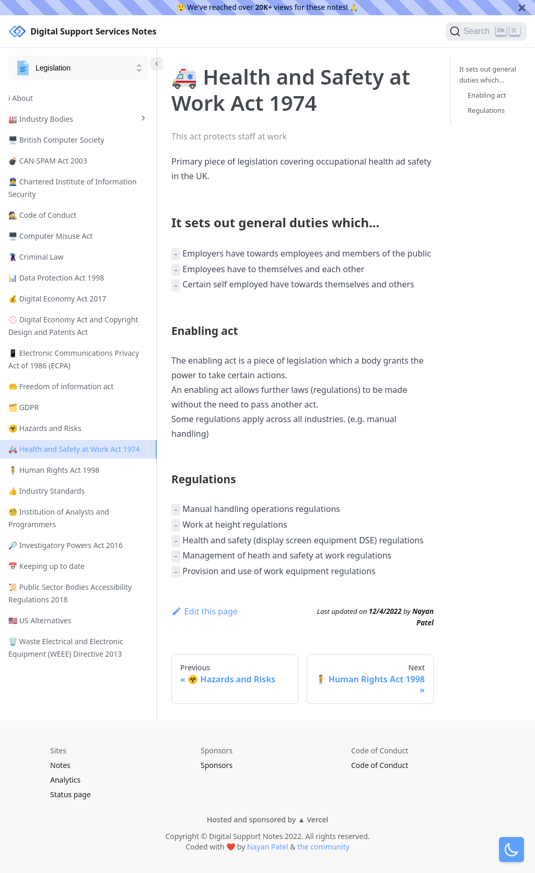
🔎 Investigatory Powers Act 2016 (65, 545)
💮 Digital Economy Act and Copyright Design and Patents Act (73, 326)
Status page (70, 794)
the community (323, 847)
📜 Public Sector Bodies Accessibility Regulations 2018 (70, 593)
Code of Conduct (379, 765)
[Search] (486, 31)
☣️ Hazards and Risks (45, 428)
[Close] (522, 7)
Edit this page (204, 611)
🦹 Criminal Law (36, 257)
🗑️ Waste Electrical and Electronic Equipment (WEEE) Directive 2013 (65, 647)
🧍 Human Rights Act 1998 (53, 470)
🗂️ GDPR (23, 407)
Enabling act (487, 95)
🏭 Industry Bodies (40, 119)
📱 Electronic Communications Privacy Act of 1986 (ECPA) (73, 359)
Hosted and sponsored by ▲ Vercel (267, 819)
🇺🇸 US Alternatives (39, 620)
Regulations (486, 110)
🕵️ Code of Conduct (42, 215)
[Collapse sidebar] (156, 63)
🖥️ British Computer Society (56, 140)
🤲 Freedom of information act (60, 386)
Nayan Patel (267, 847)
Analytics (65, 780)
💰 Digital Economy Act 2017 (57, 299)
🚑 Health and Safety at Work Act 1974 (74, 449)
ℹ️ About (20, 98)
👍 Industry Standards (46, 491)
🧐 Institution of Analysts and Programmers (58, 518)
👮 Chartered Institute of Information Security (72, 188)
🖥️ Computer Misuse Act (50, 236)
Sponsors (216, 765)
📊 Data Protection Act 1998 (56, 278)
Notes (60, 765)
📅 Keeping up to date (46, 566)
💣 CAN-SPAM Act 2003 (47, 161)
